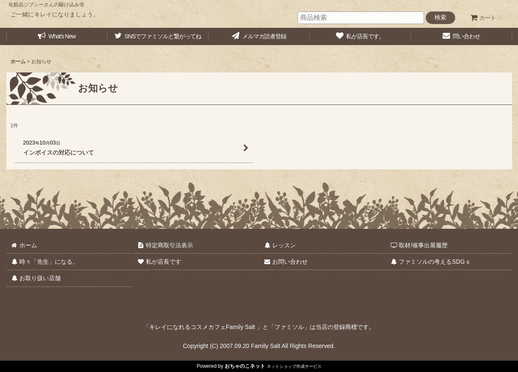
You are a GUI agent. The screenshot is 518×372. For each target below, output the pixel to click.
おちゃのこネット (245, 366)
